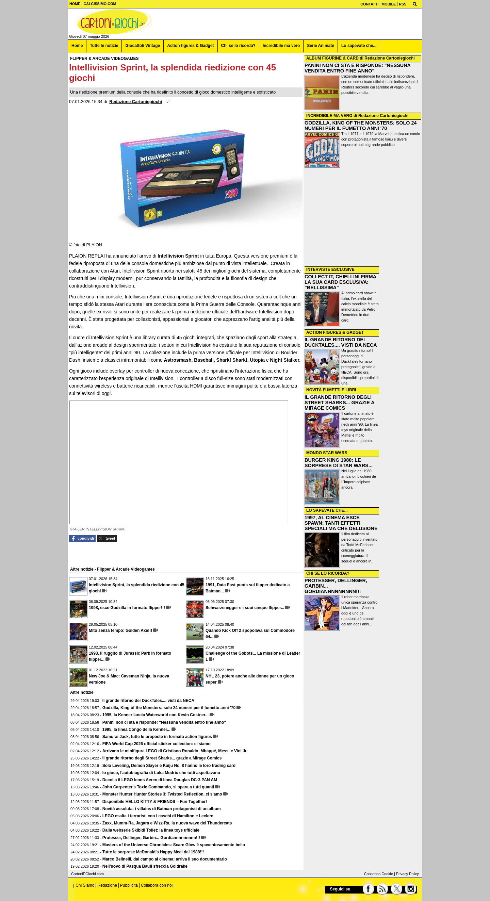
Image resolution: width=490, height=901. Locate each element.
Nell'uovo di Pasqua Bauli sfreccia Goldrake (144, 866)
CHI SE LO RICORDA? (327, 573)
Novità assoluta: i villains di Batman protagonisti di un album (161, 808)
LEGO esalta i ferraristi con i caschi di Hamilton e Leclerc (157, 816)
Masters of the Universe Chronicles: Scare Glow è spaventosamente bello (173, 844)
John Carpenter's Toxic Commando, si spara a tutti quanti (158, 787)
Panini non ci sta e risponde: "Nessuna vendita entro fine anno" (164, 722)
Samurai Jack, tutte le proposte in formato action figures (157, 736)
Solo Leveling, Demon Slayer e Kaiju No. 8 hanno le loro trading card (168, 765)
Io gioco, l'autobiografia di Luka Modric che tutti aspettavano (161, 772)
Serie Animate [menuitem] (320, 45)
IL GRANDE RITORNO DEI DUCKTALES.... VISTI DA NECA (341, 342)
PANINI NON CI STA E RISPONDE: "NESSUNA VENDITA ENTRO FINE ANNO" (357, 68)
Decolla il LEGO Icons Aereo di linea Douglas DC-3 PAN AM (159, 779)
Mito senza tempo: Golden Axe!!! (120, 630)
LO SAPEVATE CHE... (327, 510)
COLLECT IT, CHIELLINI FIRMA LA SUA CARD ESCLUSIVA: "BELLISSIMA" (340, 282)
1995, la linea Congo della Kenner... (136, 729)
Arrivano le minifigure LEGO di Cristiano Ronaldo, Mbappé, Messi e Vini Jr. (175, 751)
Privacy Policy (407, 874)
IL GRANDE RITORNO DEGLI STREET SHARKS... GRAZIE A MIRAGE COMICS (339, 402)
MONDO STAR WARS (326, 452)
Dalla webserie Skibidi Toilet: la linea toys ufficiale (150, 830)
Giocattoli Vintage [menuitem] (142, 45)
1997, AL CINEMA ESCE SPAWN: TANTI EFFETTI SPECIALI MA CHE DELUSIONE (341, 523)
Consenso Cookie (378, 874)
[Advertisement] (363, 217)
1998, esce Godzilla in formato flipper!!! (127, 607)
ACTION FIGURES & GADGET (335, 332)
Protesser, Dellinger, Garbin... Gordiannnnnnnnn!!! (151, 837)
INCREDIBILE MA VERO (329, 115)
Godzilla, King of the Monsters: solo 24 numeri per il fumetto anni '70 (169, 707)
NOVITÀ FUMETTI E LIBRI (331, 390)
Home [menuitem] (77, 45)
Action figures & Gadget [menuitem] (190, 45)
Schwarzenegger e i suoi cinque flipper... (245, 607)
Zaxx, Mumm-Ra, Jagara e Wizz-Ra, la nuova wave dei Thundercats (167, 823)
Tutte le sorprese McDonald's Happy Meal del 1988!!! (153, 852)
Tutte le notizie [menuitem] (104, 45)
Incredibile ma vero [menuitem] (281, 45)
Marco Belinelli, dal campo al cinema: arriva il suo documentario (164, 859)
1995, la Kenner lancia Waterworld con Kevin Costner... (155, 714)
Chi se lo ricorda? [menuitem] (238, 45)
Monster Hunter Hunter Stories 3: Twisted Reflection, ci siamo (162, 794)
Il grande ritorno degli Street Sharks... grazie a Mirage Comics (162, 758)
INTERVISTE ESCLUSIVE (330, 269)
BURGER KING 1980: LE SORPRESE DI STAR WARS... (339, 462)
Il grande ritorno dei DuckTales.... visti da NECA (148, 700)
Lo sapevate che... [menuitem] (358, 45)
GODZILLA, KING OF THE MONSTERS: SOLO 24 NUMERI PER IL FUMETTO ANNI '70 (360, 125)
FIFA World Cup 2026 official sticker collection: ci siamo (156, 743)
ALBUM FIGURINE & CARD (332, 58)
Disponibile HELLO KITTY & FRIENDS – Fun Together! (154, 801)
